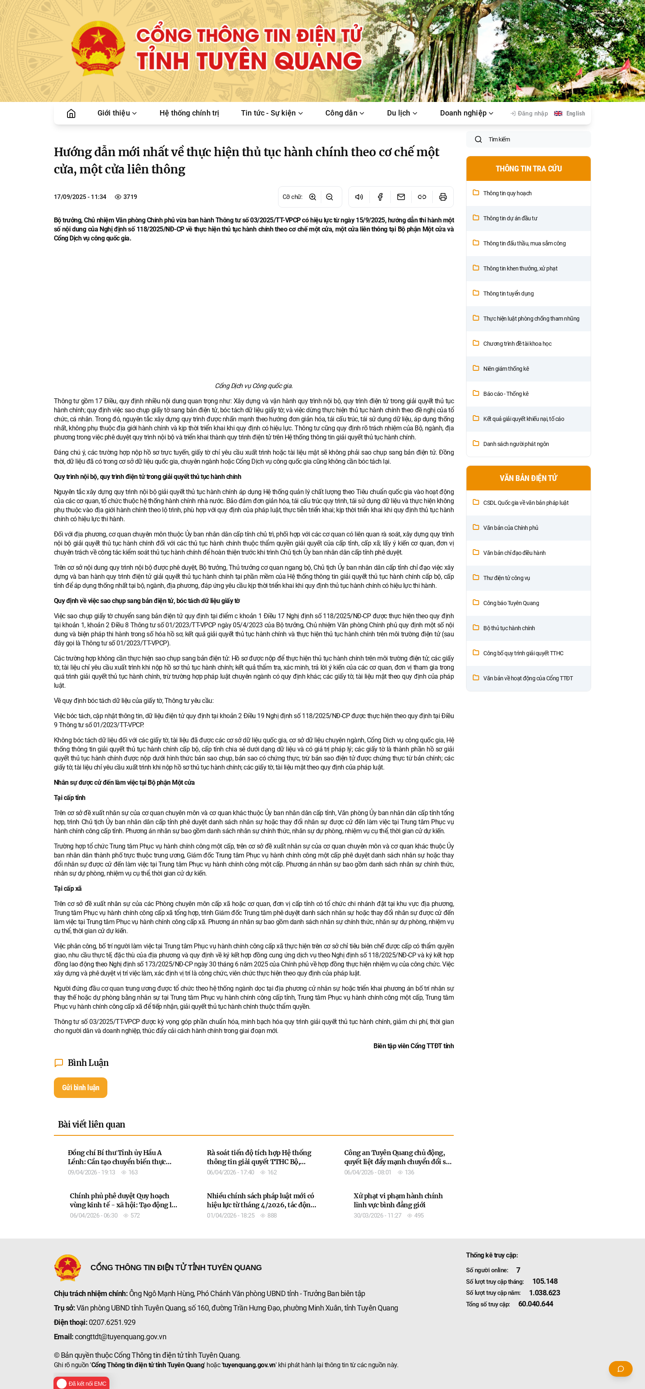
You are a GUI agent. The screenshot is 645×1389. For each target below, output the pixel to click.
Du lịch (402, 113)
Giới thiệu (117, 113)
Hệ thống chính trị (190, 113)
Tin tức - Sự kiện (272, 113)
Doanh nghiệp (467, 113)
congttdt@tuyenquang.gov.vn (120, 1337)
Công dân (345, 113)
